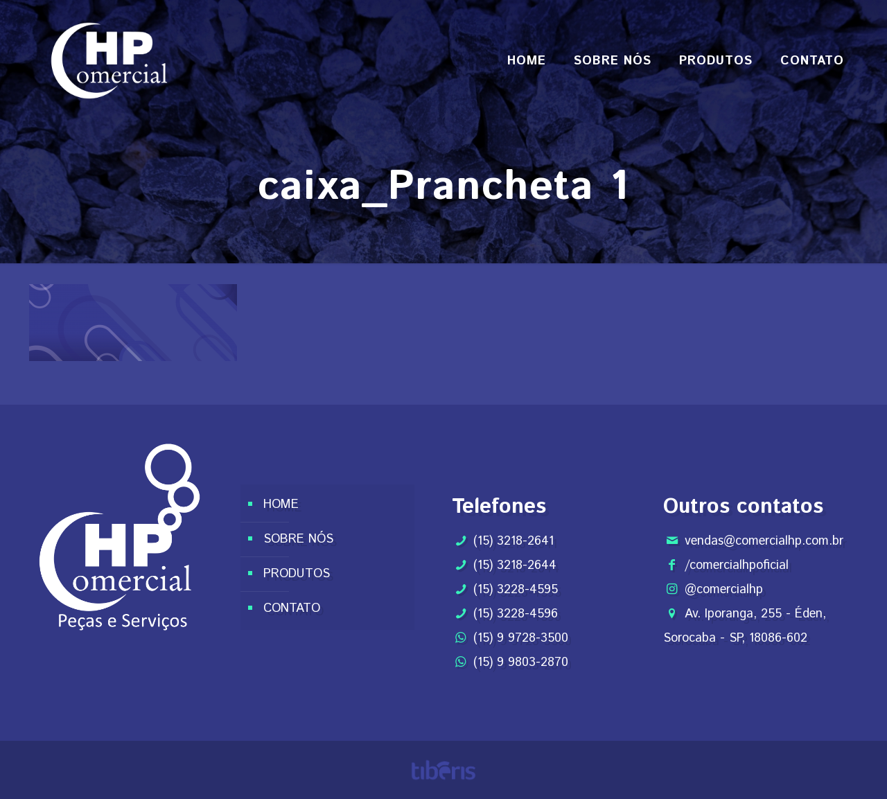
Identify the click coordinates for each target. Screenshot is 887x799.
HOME (281, 504)
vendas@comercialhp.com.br (764, 541)
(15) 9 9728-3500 (520, 638)
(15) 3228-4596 (515, 614)
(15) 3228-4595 (515, 590)
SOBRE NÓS (298, 539)
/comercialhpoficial (737, 565)
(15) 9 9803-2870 (520, 662)
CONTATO (291, 608)
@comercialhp (724, 590)
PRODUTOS (296, 574)
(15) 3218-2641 (513, 541)
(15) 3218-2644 (514, 565)
